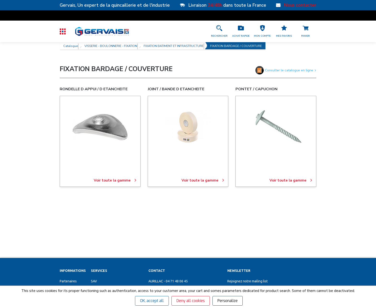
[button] (262, 31)
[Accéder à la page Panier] (305, 31)
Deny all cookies (190, 300)
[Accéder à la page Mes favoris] (284, 31)
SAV (94, 226)
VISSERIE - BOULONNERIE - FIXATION (110, 46)
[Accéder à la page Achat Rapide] (241, 31)
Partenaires (68, 226)
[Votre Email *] (255, 240)
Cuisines (97, 259)
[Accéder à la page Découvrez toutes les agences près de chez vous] (185, 257)
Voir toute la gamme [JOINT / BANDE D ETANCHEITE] (203, 180)
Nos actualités (70, 251)
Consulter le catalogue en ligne (285, 70)
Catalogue (70, 46)
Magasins (67, 234)
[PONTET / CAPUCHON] (276, 127)
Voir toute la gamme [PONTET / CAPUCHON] (291, 180)
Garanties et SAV (72, 259)
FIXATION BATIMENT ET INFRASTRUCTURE (174, 46)
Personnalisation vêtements (112, 251)
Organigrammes (103, 243)
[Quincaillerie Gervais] (102, 31)
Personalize (227, 300)
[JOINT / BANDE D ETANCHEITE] (188, 127)
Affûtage (97, 268)
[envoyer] (299, 240)
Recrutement (69, 243)
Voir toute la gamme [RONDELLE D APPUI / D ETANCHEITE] (115, 180)
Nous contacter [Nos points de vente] (300, 5)
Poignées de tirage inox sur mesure (117, 276)
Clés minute (100, 234)
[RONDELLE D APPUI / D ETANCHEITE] (100, 127)
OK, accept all (152, 300)
